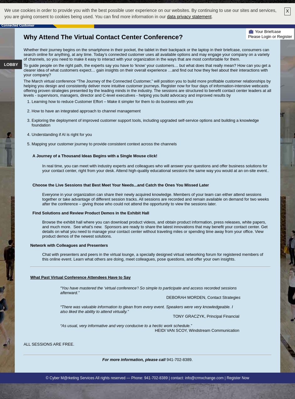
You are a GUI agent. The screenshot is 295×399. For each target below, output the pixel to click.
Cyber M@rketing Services (72, 378)
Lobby (11, 64)
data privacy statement (189, 16)
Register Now (238, 378)
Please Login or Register (270, 36)
